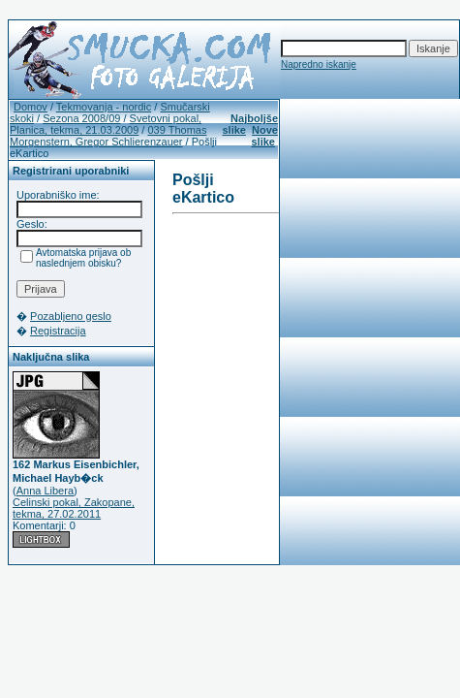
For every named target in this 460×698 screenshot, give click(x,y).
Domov (30, 106)
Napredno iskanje (318, 64)
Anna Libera (45, 490)
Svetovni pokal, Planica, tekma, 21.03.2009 (105, 124)
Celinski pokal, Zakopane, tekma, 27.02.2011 (74, 508)
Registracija (57, 330)
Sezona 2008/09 (81, 118)
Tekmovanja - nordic (103, 106)
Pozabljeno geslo (70, 316)
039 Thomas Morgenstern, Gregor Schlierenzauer (108, 135)
